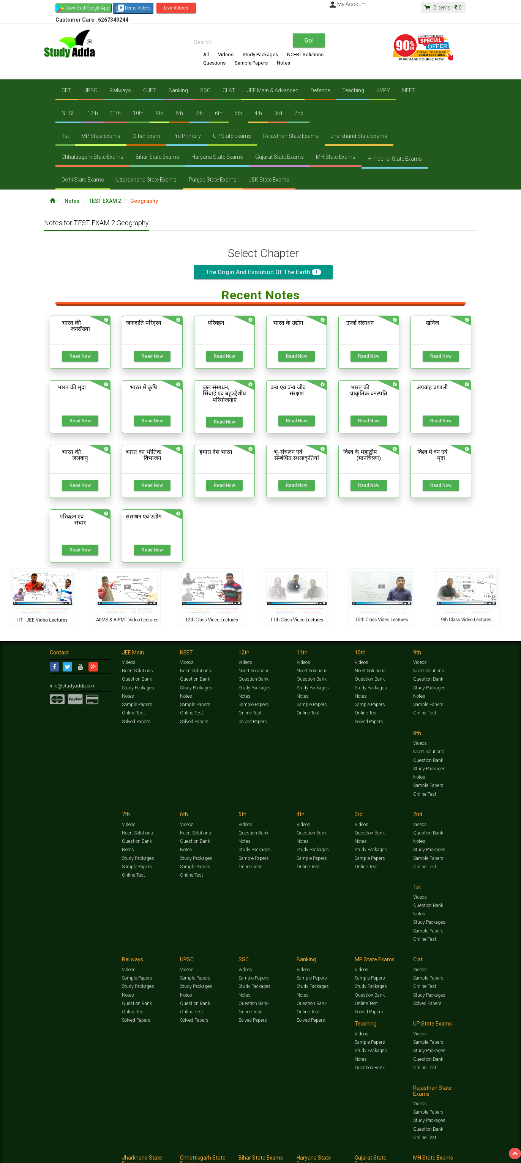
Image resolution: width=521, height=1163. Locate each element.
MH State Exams (335, 157)
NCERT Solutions (305, 54)
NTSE (68, 113)
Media (107, 1154)
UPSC (90, 90)
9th (159, 113)
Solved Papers (136, 721)
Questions (214, 63)
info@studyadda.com (71, 685)
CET (66, 90)
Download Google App (87, 8)
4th (258, 113)
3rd (278, 113)
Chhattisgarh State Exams (92, 157)
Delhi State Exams (83, 180)
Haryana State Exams (217, 157)
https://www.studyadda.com (123, 1146)
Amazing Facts (429, 1146)
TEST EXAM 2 (105, 201)
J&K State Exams (269, 180)
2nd (298, 113)
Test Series (211, 1146)
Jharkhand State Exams (359, 136)
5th (238, 113)
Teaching (353, 90)
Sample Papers (251, 63)
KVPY (383, 90)
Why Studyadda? (157, 1154)
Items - (443, 8)
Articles (403, 1146)
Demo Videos (133, 8)
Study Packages (260, 54)
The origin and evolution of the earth (263, 272)
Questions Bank (303, 1146)
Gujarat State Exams (279, 157)
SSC (205, 90)
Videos (226, 54)
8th (179, 113)
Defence (320, 90)
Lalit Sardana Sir (202, 1154)
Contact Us (61, 1154)
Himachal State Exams (395, 159)
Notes (283, 63)
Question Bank (137, 679)
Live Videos (176, 8)
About (93, 1154)
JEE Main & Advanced (272, 90)
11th (115, 113)
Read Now (80, 356)
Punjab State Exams (213, 180)
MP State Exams (100, 136)
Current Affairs (379, 1146)
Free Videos (456, 1146)
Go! (309, 40)
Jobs (79, 1154)
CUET (149, 90)
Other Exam (146, 136)
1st (65, 136)
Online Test (133, 713)
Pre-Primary (186, 136)
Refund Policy (322, 1154)
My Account (347, 4)
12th (92, 113)
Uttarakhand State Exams (146, 180)
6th (219, 113)
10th (138, 113)
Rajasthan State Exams (291, 136)
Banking (178, 90)
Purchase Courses (238, 1154)
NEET (408, 90)
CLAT (229, 90)
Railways (120, 90)
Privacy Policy (294, 1154)
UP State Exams (232, 136)
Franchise (268, 1154)
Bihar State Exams (157, 157)
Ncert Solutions (137, 670)
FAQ (179, 1154)
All (206, 54)
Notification (127, 1154)
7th (199, 113)
